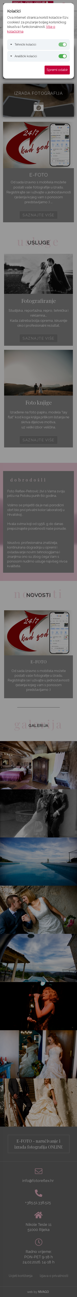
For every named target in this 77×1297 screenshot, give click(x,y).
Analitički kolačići (26, 56)
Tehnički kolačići (25, 44)
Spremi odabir (57, 70)
